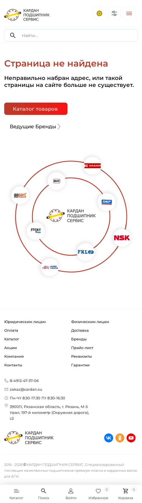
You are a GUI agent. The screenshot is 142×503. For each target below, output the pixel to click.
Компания (14, 356)
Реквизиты (81, 356)
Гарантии (80, 365)
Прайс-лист (82, 347)
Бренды (79, 339)
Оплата (11, 330)
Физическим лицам (90, 321)
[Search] (12, 35)
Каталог (11, 339)
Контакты (13, 365)
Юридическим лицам (25, 321)
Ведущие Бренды (36, 127)
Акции (10, 347)
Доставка (80, 330)
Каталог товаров (35, 109)
